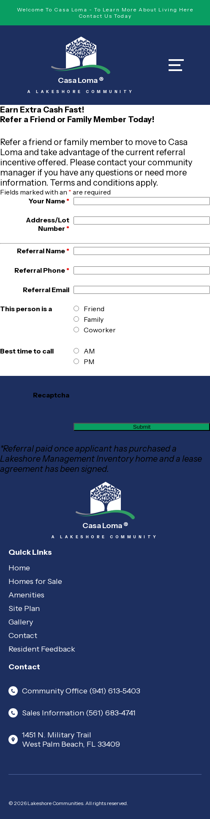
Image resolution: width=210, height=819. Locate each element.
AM (89, 351)
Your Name (49, 201)
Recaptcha (51, 395)
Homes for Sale (35, 581)
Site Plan (24, 608)
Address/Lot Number (47, 224)
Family (94, 319)
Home (19, 567)
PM (89, 361)
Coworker (100, 330)
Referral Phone (41, 270)
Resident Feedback (41, 649)
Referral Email (46, 289)
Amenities (26, 595)
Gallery (20, 622)
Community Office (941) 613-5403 (74, 691)
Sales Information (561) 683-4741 (72, 713)
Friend (94, 308)
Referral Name (43, 251)
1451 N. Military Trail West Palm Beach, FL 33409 (64, 739)
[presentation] (138, 394)
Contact (22, 635)
